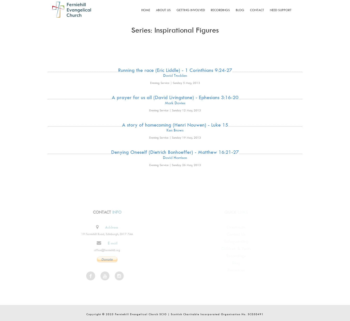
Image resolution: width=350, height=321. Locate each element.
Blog (240, 10)
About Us (163, 10)
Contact (257, 10)
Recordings (220, 10)
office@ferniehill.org (105, 250)
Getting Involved (191, 10)
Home (145, 10)
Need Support (281, 10)
